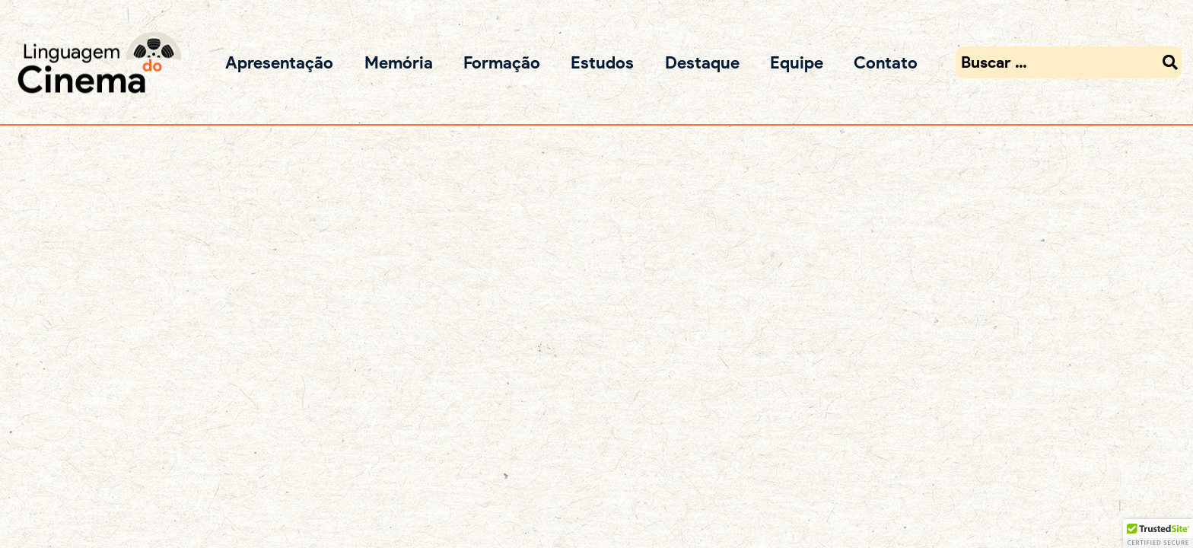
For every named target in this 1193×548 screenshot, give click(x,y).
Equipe (796, 62)
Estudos (602, 62)
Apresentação (279, 62)
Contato (886, 62)
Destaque (702, 62)
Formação (501, 62)
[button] (1158, 533)
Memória (398, 62)
